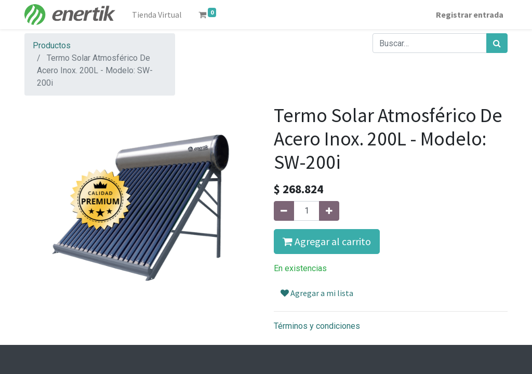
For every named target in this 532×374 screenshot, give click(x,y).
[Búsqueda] (497, 43)
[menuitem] (157, 14)
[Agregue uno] (329, 211)
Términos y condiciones (317, 326)
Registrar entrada (469, 14)
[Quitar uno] (284, 211)
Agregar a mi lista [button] (317, 293)
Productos (52, 45)
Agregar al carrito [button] (327, 241)
